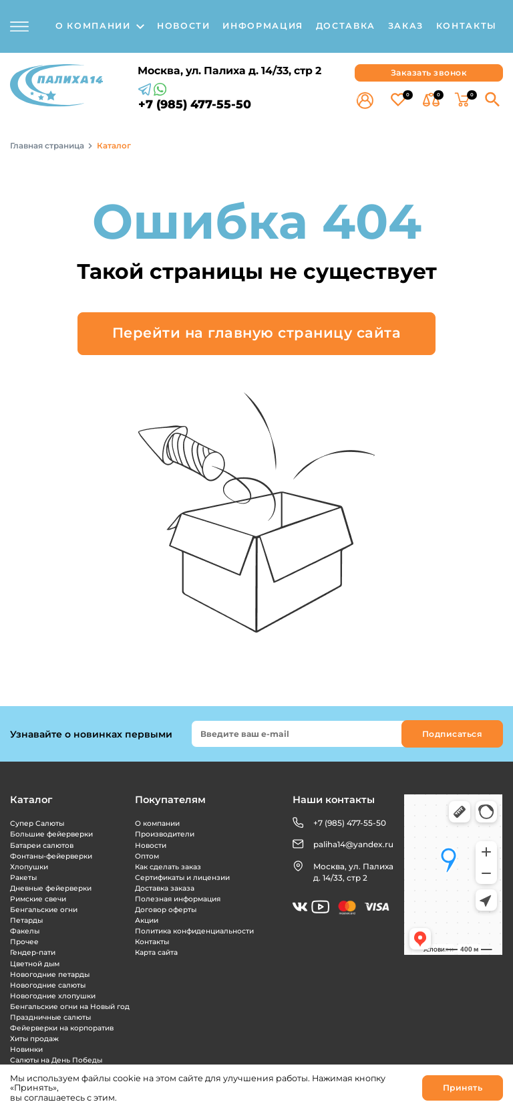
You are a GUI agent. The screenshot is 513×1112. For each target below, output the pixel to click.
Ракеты (23, 877)
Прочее (24, 941)
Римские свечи (38, 899)
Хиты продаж (34, 1038)
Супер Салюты (37, 823)
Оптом (147, 856)
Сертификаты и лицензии (182, 877)
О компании (157, 823)
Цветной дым (34, 964)
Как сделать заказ (168, 867)
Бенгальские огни (43, 909)
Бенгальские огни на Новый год (70, 1006)
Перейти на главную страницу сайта (256, 332)
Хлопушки (29, 867)
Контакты (152, 941)
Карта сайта (156, 952)
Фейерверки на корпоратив (62, 1028)
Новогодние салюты (48, 985)
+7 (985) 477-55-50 (194, 104)
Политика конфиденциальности (194, 931)
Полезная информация (177, 899)
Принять (463, 1088)
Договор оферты (165, 909)
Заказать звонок (429, 73)
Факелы (24, 931)
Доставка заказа (164, 888)
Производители (164, 834)
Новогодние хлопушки (53, 996)
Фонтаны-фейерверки (51, 856)
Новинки (26, 1049)
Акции (146, 920)
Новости (150, 845)
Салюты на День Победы (56, 1060)
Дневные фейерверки (51, 888)
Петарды (26, 920)
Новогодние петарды (50, 974)
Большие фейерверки (51, 834)
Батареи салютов (41, 845)
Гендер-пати (32, 952)
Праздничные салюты (50, 1017)
